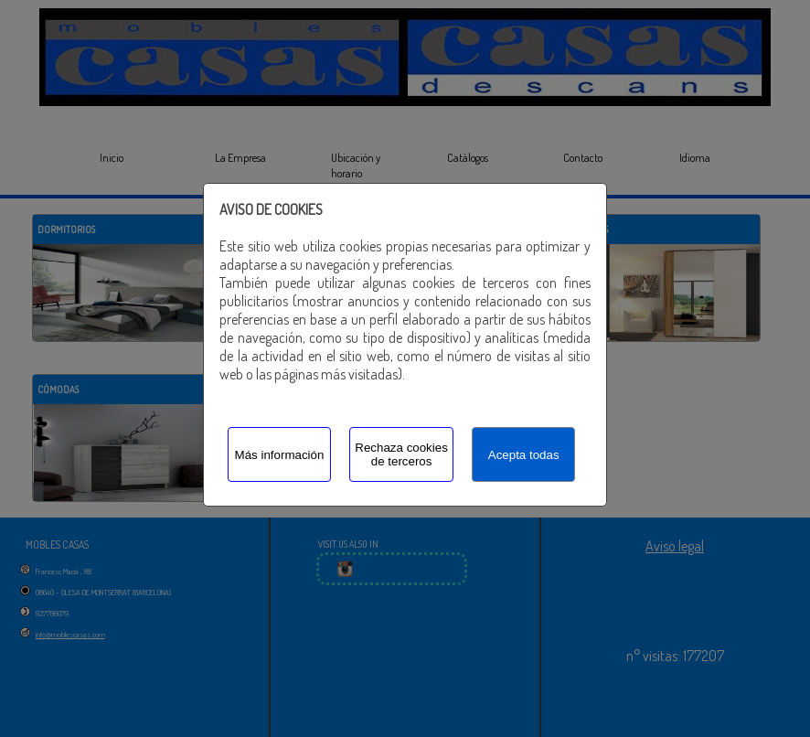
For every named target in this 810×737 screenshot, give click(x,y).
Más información (280, 455)
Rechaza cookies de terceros (401, 454)
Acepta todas (524, 455)
